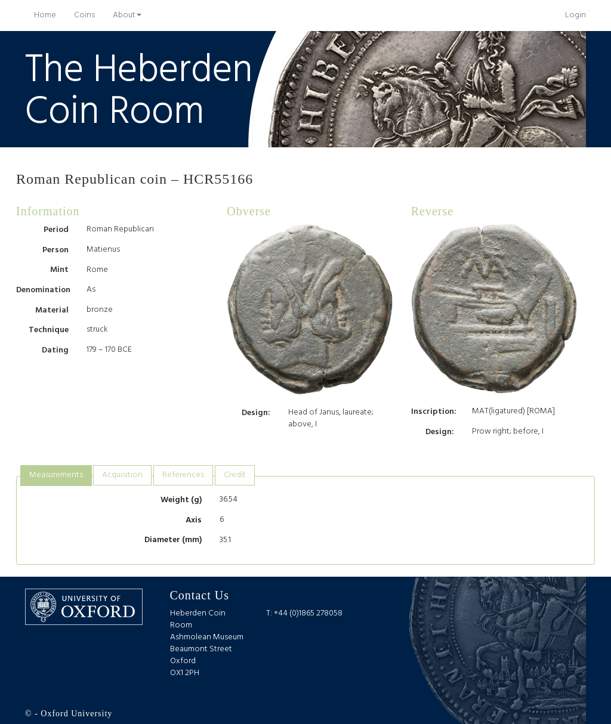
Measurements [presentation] (56, 475)
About (127, 15)
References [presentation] (183, 475)
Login (575, 15)
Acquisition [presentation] (122, 475)
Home (49, 15)
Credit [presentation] (235, 475)
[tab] (56, 475)
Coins (84, 15)
